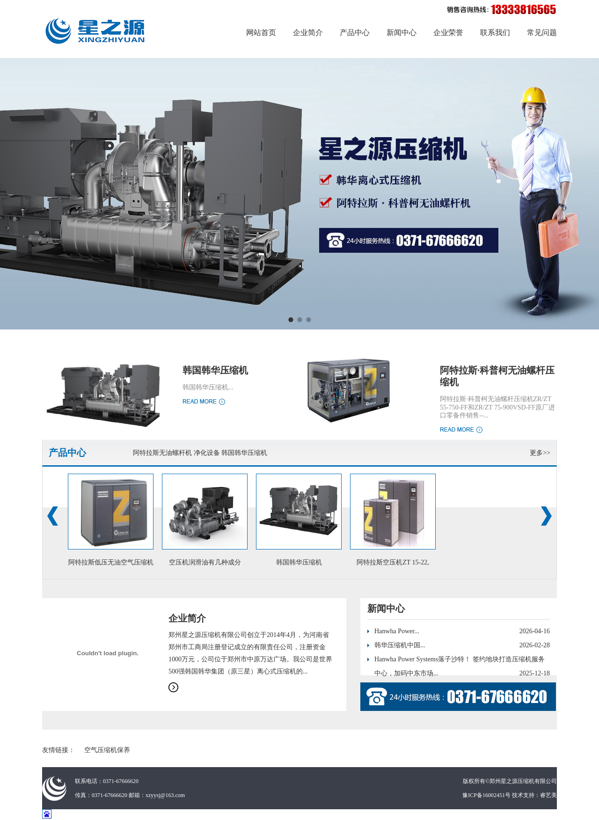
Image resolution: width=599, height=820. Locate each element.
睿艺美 (548, 795)
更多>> (540, 452)
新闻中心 (401, 33)
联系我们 (495, 33)
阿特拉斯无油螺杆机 (162, 452)
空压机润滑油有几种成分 (205, 562)
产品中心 (355, 33)
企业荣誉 (448, 33)
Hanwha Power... (396, 631)
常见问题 (542, 33)
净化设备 (207, 452)
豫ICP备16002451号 (486, 795)
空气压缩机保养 (107, 750)
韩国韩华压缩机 (215, 370)
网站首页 (261, 33)
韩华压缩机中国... (399, 645)
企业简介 (308, 33)
